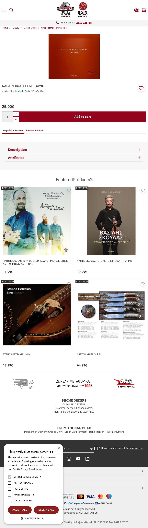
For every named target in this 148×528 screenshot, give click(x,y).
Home (5, 28)
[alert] (33, 484)
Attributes (16, 157)
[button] (141, 88)
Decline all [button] (46, 509)
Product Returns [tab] (34, 130)
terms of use (136, 448)
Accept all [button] (20, 509)
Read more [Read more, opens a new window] (35, 469)
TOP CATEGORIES (16, 470)
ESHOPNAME (13, 487)
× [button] (58, 448)
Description (17, 149)
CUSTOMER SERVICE (18, 479)
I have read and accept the (122, 448)
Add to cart (82, 116)
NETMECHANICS (88, 512)
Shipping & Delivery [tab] (13, 130)
